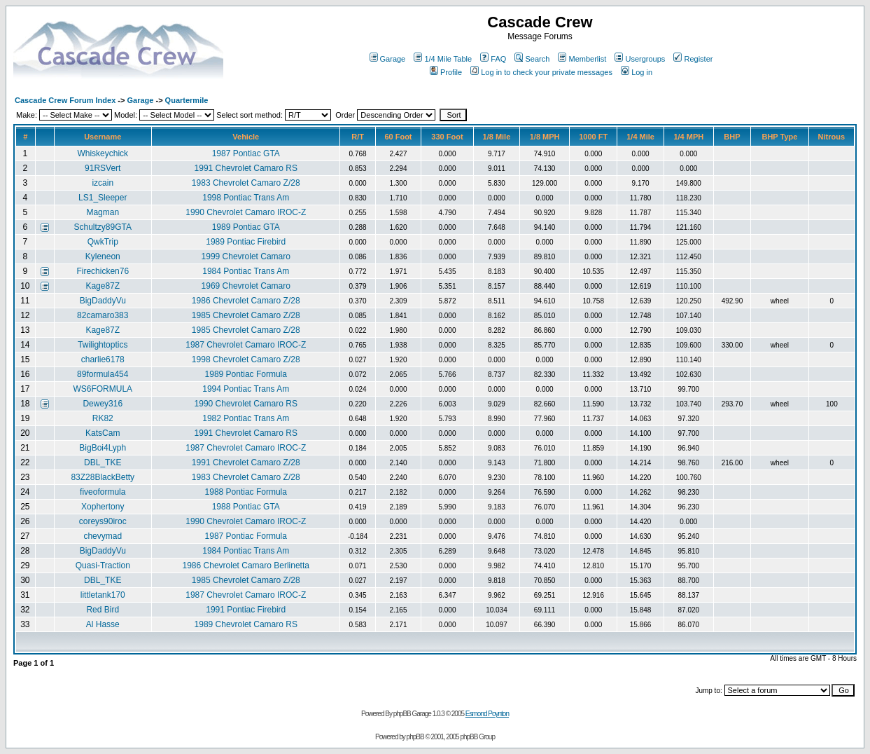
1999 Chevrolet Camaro (246, 256)
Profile (446, 72)
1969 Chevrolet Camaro (246, 286)
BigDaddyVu (103, 301)
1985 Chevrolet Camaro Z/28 (246, 315)
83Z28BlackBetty (102, 477)
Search (531, 59)
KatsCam (102, 433)
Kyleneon (102, 256)
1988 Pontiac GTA (246, 507)
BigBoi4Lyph (102, 448)
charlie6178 (103, 359)
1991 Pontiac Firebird (246, 610)
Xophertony (102, 507)
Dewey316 (102, 404)
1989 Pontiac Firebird (246, 242)
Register (693, 59)
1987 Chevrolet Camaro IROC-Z (245, 345)
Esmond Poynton (487, 714)
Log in (636, 72)
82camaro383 (102, 315)
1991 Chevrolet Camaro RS (246, 168)
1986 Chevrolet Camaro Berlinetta (246, 565)
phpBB (415, 737)
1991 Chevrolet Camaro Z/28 (246, 462)
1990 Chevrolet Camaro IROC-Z (245, 212)
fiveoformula (102, 492)
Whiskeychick (102, 153)
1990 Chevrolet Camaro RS (246, 404)
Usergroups (640, 59)
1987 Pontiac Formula (246, 536)
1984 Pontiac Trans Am (245, 271)
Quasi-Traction (103, 565)
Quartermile (187, 100)
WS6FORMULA (102, 389)
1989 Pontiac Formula (246, 374)
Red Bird (102, 610)
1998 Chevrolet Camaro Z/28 (246, 359)
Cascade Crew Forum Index (65, 100)
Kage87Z (102, 286)
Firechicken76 (102, 271)
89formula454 (102, 374)
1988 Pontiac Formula (246, 492)
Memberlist (582, 59)
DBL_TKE (102, 462)
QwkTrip (102, 242)
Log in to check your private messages (541, 72)
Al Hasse (103, 624)
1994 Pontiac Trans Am (245, 389)
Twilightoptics (102, 345)
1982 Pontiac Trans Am (245, 418)
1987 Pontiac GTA (246, 153)
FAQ (493, 59)
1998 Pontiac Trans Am (245, 198)
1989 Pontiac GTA (246, 227)
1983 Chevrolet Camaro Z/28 (246, 183)
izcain (102, 183)
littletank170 (102, 595)
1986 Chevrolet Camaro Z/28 (246, 301)
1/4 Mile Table (443, 59)
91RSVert (102, 168)
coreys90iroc (103, 521)
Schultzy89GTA (103, 227)
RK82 (102, 418)
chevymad (102, 536)
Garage (388, 59)
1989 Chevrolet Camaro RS (246, 624)
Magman (102, 212)
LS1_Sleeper (102, 198)
